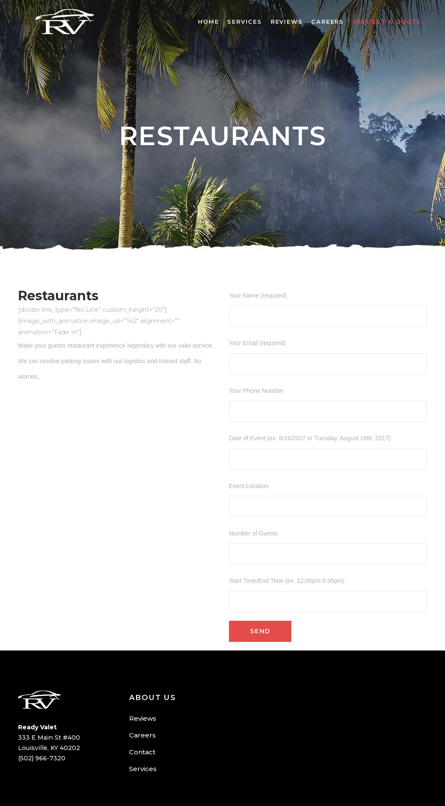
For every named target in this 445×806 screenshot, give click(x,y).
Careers (142, 735)
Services (143, 769)
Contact (142, 752)
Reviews (142, 718)
